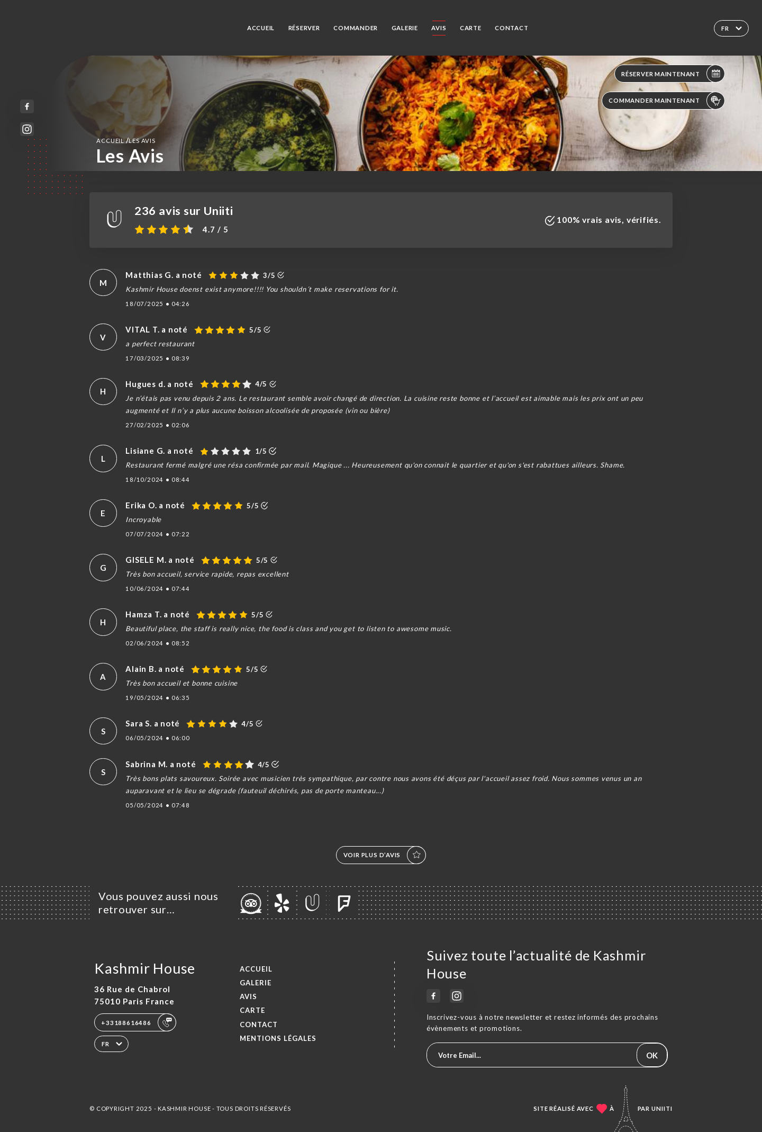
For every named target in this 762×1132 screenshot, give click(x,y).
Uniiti (662, 1108)
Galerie (405, 27)
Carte (471, 27)
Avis (438, 27)
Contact (512, 27)
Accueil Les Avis (125, 140)
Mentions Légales (278, 1038)
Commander (355, 27)
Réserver (304, 27)
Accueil (261, 27)
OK (652, 1055)
